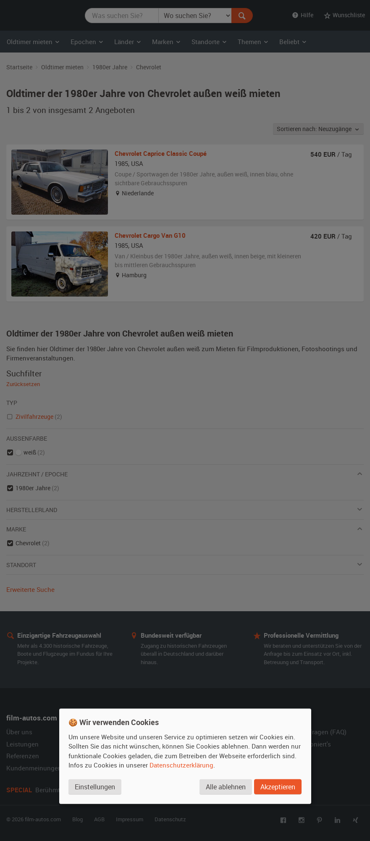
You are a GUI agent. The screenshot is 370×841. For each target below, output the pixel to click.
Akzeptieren (277, 786)
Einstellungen (95, 786)
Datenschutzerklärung (181, 765)
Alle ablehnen (226, 786)
